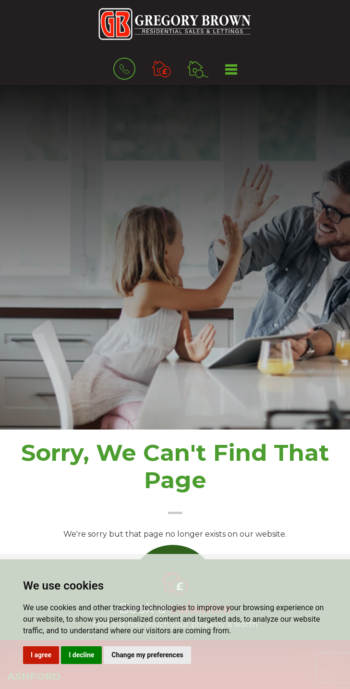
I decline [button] (81, 655)
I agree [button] (41, 655)
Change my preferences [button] (147, 655)
